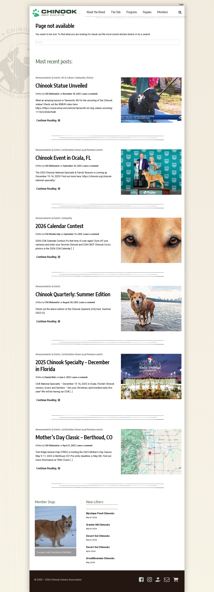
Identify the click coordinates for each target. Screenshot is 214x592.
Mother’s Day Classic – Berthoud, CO (74, 437)
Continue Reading (48, 120)
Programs (131, 12)
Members (162, 12)
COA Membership (52, 234)
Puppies (147, 12)
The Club (116, 12)
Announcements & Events (48, 77)
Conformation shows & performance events (82, 149)
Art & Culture (67, 77)
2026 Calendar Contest (60, 226)
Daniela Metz (50, 377)
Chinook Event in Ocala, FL (63, 157)
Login (181, 4)
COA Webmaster (52, 93)
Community (80, 77)
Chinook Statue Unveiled (61, 85)
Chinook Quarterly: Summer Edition (73, 294)
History (89, 77)
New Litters (94, 501)
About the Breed (96, 12)
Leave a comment (90, 93)
